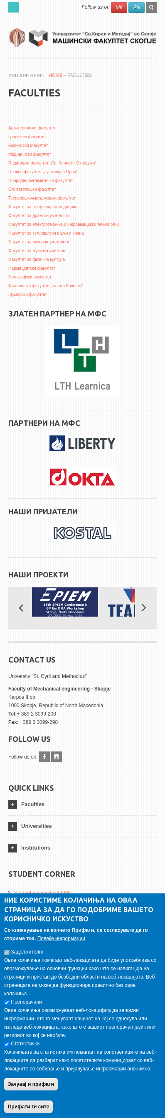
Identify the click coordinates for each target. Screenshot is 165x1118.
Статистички (25, 1050)
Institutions (35, 848)
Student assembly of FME (42, 893)
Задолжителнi (27, 958)
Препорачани (26, 1009)
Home (55, 75)
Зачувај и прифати (31, 1091)
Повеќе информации (61, 945)
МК (119, 7)
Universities (36, 826)
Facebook (44, 756)
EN (136, 7)
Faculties (32, 804)
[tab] (82, 804)
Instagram (56, 756)
